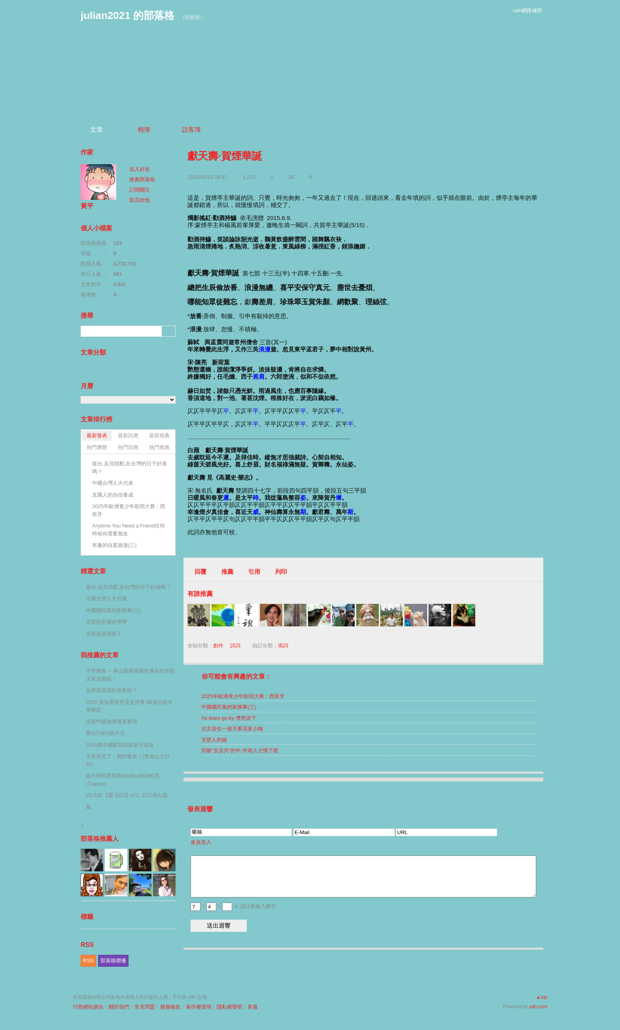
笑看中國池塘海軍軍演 (111, 722)
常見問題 (144, 1007)
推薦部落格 (142, 179)
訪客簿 (191, 129)
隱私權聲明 (229, 1007)
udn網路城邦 (527, 10)
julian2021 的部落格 (127, 15)
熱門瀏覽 (97, 447)
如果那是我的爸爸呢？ (111, 690)
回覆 (200, 571)
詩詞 (235, 646)
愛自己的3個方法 (105, 733)
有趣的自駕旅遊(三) (114, 545)
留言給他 (139, 200)
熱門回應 (128, 447)
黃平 (87, 206)
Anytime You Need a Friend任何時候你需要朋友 (128, 530)
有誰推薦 (200, 593)
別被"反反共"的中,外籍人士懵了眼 (239, 750)
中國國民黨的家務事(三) (228, 707)
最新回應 (128, 435)
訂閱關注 (139, 190)
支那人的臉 (214, 740)
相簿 (144, 129)
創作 (218, 646)
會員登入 (201, 842)
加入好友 (139, 169)
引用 (254, 571)
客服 (253, 1007)
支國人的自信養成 (112, 495)
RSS (88, 961)
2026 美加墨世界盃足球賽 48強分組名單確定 (129, 706)
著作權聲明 (199, 1007)
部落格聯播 (113, 961)
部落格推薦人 (100, 838)
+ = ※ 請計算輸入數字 (233, 906)
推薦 (227, 571)
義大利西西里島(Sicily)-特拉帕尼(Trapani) (122, 780)
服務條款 (170, 1007)
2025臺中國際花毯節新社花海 (120, 745)
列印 (281, 571)
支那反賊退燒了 (104, 634)
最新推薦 (159, 435)
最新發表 (97, 435)
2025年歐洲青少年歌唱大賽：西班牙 (243, 696)
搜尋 (169, 331)
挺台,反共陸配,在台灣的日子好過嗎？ (129, 467)
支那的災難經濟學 (106, 622)
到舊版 (192, 17)
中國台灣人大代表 (112, 483)
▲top (541, 997)
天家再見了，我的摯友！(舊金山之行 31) (128, 760)
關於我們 (119, 1007)
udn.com (538, 1006)
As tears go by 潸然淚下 (228, 718)
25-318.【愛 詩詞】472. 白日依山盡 (127, 795)
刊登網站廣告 (88, 1007)
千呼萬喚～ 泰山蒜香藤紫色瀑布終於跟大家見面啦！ (130, 675)
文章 (96, 129)
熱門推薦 (159, 447)
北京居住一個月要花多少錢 (232, 729)
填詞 (283, 646)
